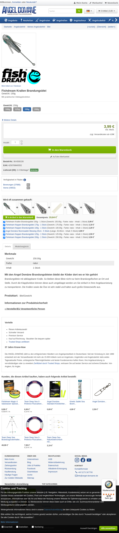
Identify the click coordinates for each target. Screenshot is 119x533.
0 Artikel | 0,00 (106, 11)
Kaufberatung (10, 472)
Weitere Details (9, 120)
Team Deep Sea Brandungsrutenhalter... (11, 438)
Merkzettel (96, 3)
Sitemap (30, 478)
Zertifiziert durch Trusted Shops (47, 363)
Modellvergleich (21, 246)
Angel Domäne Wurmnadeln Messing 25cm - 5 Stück (27, 231)
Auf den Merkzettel (59, 156)
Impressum (52, 472)
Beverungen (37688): (12, 185)
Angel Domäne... (99, 401)
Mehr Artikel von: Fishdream (11, 86)
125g (17, 109)
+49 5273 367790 (84, 472)
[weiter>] (111, 27)
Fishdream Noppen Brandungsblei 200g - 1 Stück (26, 237)
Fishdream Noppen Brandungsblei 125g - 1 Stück (26, 234)
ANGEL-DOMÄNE (21, 10)
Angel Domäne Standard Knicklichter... (56, 402)
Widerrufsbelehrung (56, 462)
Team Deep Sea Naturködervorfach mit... (54, 439)
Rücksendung (10, 469)
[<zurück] (91, 27)
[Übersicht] (101, 27)
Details (8, 246)
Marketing (39, 527)
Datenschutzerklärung (53, 510)
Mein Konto (80, 3)
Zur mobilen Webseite (14, 478)
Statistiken (23, 527)
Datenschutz (53, 465)
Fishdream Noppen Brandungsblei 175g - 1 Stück (26, 225)
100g (7, 109)
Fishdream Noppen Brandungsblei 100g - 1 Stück (26, 228)
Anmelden (16, 2)
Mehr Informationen (9, 522)
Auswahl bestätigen (88, 528)
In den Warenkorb (60, 149)
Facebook (31, 469)
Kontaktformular (81, 469)
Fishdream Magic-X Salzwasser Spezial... (10, 402)
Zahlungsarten (11, 465)
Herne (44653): (9, 188)
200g (36, 109)
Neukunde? (31, 2)
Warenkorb (111, 3)
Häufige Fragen (11, 475)
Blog (29, 462)
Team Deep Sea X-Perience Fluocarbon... (33, 402)
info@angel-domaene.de (86, 476)
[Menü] (114, 481)
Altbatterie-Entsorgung (57, 469)
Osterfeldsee (32, 472)
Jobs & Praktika (33, 465)
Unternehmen (33, 459)
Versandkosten (11, 462)
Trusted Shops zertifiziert (19, 342)
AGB (50, 459)
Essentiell (8, 527)
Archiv (29, 475)
